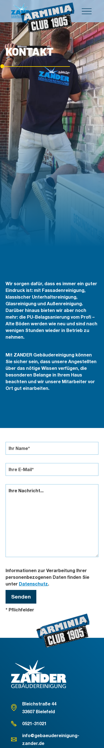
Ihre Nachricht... (52, 520)
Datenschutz (33, 583)
